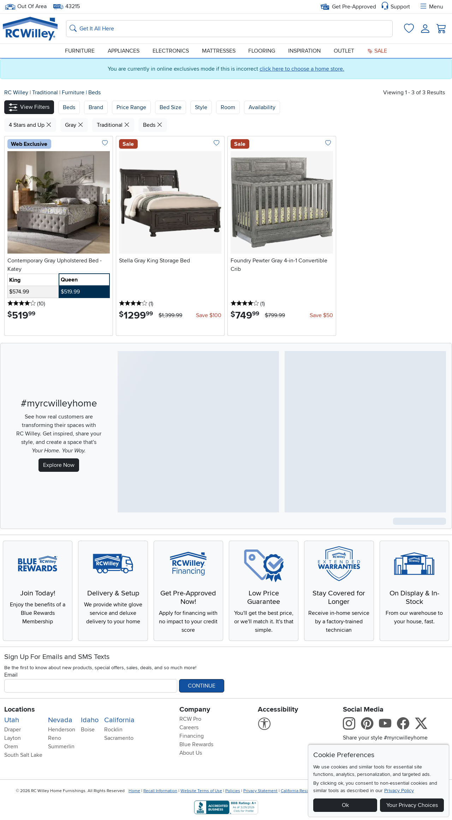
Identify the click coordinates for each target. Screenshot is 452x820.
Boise (88, 729)
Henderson (61, 729)
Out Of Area (26, 6)
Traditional (45, 92)
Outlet (344, 50)
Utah (11, 720)
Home (134, 791)
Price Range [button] (131, 107)
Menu (431, 6)
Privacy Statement (260, 791)
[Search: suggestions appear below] (229, 28)
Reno (54, 738)
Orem (11, 746)
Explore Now (59, 465)
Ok (345, 805)
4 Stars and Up (30, 125)
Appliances (123, 50)
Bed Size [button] (171, 107)
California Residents (300, 791)
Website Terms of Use (201, 791)
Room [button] (228, 107)
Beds (94, 92)
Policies (232, 791)
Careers (188, 727)
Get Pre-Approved (348, 6)
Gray (74, 125)
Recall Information (160, 791)
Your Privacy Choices (412, 805)
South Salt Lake (23, 755)
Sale (377, 50)
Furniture (80, 50)
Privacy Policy (399, 791)
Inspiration (304, 50)
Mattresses (219, 50)
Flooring (261, 50)
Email (11, 674)
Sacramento (118, 738)
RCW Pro (190, 719)
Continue (201, 685)
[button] (29, 107)
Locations (19, 709)
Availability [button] (262, 107)
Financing (191, 735)
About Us (190, 752)
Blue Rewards (196, 744)
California (119, 720)
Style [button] (201, 107)
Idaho (90, 720)
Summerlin (61, 746)
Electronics (171, 50)
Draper (12, 729)
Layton (12, 738)
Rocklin (113, 729)
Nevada (60, 720)
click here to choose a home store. (302, 68)
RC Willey (16, 92)
